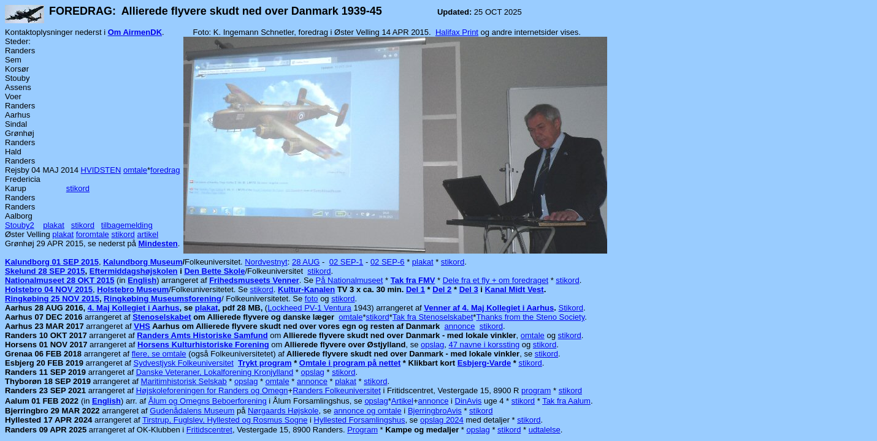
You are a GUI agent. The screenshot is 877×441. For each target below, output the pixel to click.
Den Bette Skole (214, 271)
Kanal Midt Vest (514, 289)
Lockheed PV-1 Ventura (309, 307)
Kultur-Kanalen (306, 289)
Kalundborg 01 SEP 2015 (52, 261)
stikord (78, 188)
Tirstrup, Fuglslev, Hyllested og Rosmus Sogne (225, 419)
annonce (460, 326)
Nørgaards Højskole (283, 410)
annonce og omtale (368, 410)
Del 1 (415, 289)
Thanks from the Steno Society (530, 317)
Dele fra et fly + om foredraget (495, 280)
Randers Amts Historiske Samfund (202, 335)
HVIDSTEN (101, 170)
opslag (432, 344)
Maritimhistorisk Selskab (184, 381)
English (142, 280)
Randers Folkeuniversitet (337, 390)
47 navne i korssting (484, 344)
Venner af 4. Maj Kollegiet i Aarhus (489, 307)
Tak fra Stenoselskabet (433, 317)
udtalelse (545, 429)
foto (311, 298)
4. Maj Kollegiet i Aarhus (134, 307)
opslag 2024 (442, 419)
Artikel (402, 400)
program (536, 390)
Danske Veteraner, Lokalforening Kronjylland (215, 372)
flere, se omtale (159, 353)
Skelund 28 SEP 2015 (45, 271)
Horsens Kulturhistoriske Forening (203, 344)
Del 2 (441, 289)
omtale (135, 170)
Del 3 (468, 289)
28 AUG (306, 261)
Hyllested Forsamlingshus (359, 419)
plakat (53, 225)
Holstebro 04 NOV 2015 (49, 289)
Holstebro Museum (133, 289)
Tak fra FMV (413, 280)
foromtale (92, 234)
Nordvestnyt (266, 261)
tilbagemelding (127, 225)
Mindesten (158, 243)
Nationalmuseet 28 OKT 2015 (59, 280)
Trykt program (264, 363)
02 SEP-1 (346, 261)
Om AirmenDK (135, 32)
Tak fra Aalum (566, 400)
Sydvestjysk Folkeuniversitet (184, 363)
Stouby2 (19, 225)
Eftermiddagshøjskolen (134, 271)
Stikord (571, 307)
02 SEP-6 (387, 261)
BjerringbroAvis (435, 410)
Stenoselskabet (161, 317)
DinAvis (468, 400)
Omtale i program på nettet (349, 363)
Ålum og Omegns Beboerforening (207, 400)
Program (362, 429)
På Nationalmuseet (349, 280)
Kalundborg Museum (142, 261)
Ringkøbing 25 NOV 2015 (52, 298)
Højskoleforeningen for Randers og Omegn (212, 390)
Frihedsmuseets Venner (254, 280)
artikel (147, 234)
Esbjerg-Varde (484, 363)
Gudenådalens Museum (192, 410)
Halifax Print (456, 32)
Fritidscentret (209, 429)
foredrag (165, 170)
